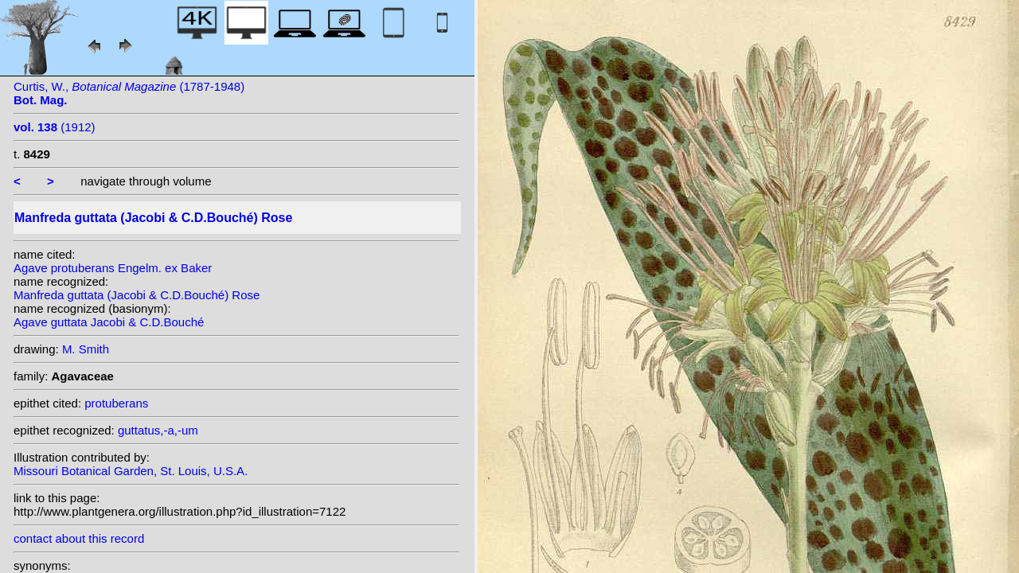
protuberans (116, 403)
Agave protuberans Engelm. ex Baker (113, 268)
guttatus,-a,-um (158, 430)
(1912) (55, 127)
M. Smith (85, 349)
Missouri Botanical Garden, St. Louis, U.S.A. (131, 470)
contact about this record (79, 538)
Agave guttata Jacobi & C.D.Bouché (109, 322)
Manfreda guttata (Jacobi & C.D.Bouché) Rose (137, 295)
